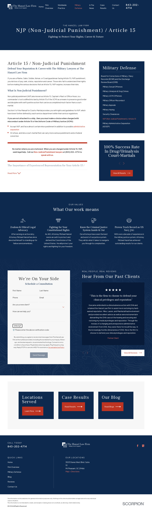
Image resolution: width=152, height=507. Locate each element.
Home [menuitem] (41, 7)
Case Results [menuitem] (103, 6)
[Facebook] (137, 446)
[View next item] (124, 163)
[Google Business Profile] (143, 446)
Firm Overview (13, 467)
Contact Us (12, 487)
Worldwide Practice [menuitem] (62, 6)
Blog (9, 477)
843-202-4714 (17, 446)
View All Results (121, 173)
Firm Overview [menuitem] (49, 6)
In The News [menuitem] (91, 6)
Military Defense (14, 472)
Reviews (11, 482)
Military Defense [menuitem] (78, 6)
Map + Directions (72, 471)
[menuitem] (122, 79)
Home (10, 462)
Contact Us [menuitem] (115, 6)
